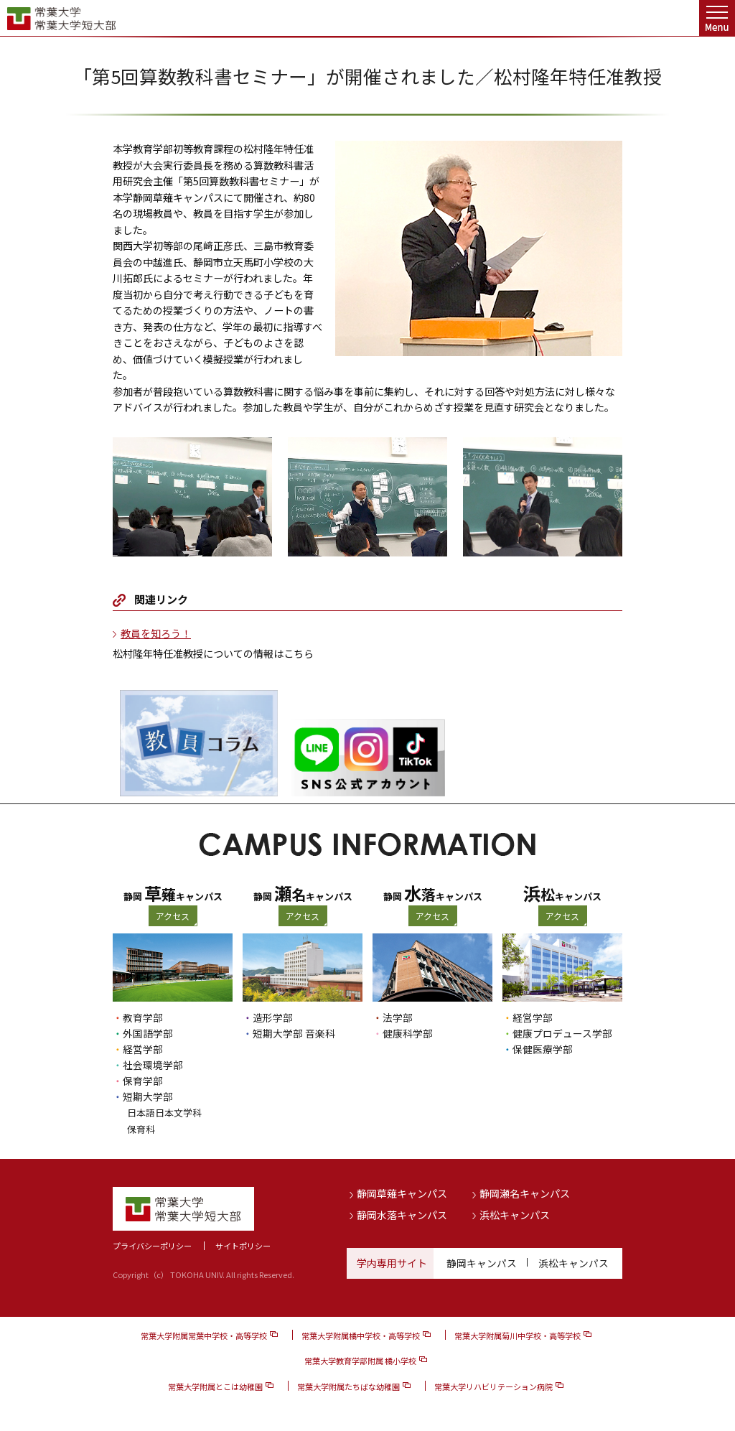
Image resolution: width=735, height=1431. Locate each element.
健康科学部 (408, 1033)
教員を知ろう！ (156, 633)
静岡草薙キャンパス (402, 1193)
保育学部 (143, 1080)
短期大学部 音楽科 (294, 1033)
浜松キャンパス (514, 1214)
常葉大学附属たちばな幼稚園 (348, 1385)
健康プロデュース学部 (562, 1033)
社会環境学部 (153, 1065)
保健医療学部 (542, 1049)
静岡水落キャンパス (402, 1214)
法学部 (398, 1017)
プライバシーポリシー (152, 1244)
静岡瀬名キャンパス (524, 1193)
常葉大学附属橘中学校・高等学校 (360, 1335)
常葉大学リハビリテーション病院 (493, 1385)
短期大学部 (148, 1096)
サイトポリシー (243, 1244)
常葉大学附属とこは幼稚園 (215, 1385)
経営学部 (143, 1049)
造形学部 (273, 1017)
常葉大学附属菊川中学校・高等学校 (517, 1335)
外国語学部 (148, 1033)
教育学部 (143, 1017)
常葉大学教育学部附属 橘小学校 (360, 1360)
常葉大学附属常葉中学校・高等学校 (204, 1335)
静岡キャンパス (481, 1261)
